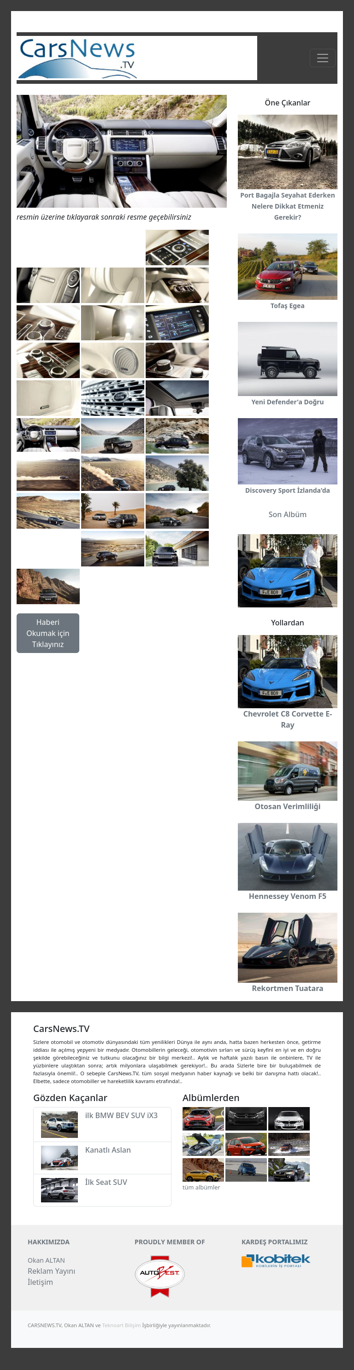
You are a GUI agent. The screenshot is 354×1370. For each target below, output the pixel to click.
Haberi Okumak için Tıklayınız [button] (47, 633)
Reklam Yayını (51, 1271)
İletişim (40, 1282)
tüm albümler (201, 1187)
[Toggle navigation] (323, 58)
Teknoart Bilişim (121, 1325)
